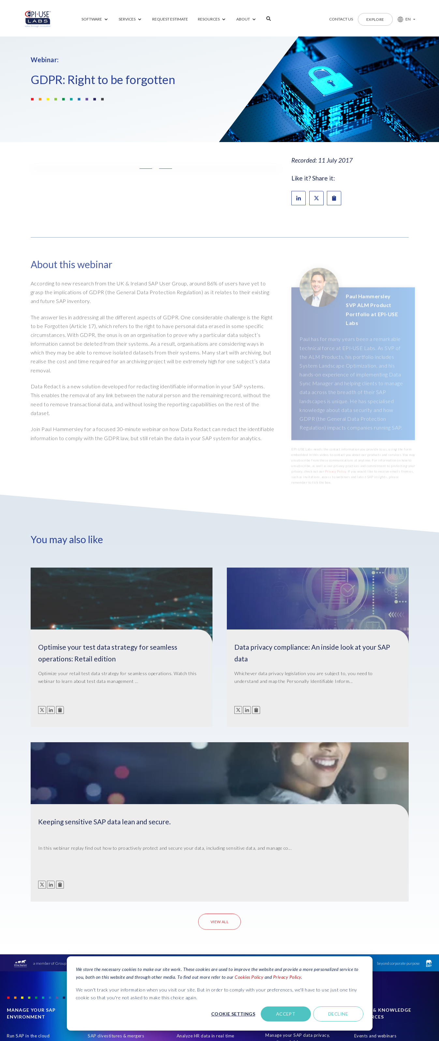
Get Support (393, 966)
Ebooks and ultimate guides (382, 881)
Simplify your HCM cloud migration (202, 927)
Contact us (341, 19)
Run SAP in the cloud (28, 869)
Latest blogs (366, 893)
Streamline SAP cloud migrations (121, 893)
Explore (375, 19)
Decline (338, 1014)
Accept (286, 1014)
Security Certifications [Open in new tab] (377, 1016)
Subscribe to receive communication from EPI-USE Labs (384, 936)
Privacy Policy (287, 977)
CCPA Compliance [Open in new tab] (416, 1016)
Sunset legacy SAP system (34, 905)
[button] (404, 19)
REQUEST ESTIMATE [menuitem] (170, 19)
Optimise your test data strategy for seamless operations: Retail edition (77, 656)
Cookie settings (233, 1014)
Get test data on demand (113, 905)
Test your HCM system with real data (209, 909)
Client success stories (376, 905)
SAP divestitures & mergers (116, 869)
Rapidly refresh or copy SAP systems (117, 921)
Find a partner (368, 917)
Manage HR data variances (204, 893)
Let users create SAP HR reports (210, 881)
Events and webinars (375, 869)
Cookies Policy (249, 977)
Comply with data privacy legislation (291, 909)
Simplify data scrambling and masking (295, 891)
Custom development (29, 893)
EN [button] (408, 19)
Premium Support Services (34, 881)
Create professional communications (197, 945)
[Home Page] (37, 19)
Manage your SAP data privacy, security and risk (297, 872)
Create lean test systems (113, 881)
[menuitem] (95, 19)
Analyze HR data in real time (205, 869)
